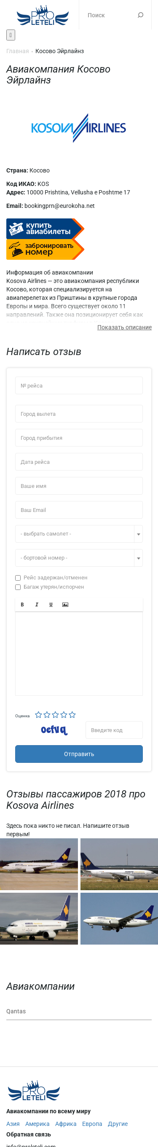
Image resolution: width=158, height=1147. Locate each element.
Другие (118, 1123)
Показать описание (124, 327)
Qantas (16, 1011)
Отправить (79, 754)
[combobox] (79, 534)
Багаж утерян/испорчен (49, 587)
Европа (92, 1123)
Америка (37, 1123)
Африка (66, 1123)
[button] (22, 604)
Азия (13, 1123)
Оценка (22, 716)
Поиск (140, 15)
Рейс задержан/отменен (51, 577)
